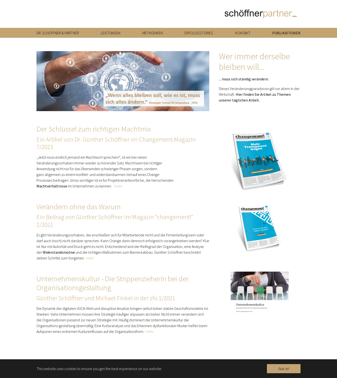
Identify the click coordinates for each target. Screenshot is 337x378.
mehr (118, 189)
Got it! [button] (283, 368)
